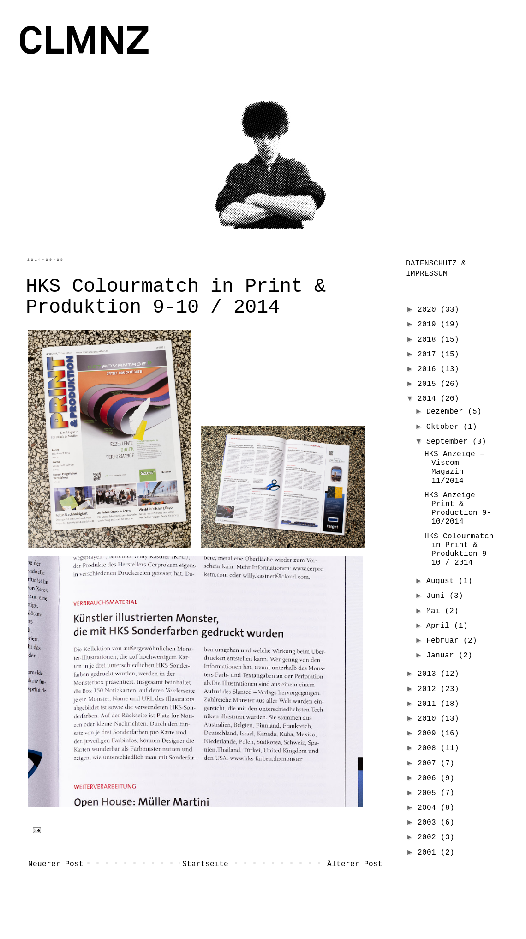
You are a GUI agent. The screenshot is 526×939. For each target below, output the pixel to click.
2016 (429, 369)
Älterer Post (355, 864)
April (440, 625)
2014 (429, 398)
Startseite (205, 864)
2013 (429, 673)
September (449, 441)
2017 (429, 354)
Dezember (447, 411)
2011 (429, 703)
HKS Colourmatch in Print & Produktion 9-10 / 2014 (459, 549)
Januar (442, 655)
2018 (429, 339)
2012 (429, 689)
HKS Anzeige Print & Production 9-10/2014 (457, 508)
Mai (435, 611)
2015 (429, 383)
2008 (429, 748)
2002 (429, 837)
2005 (429, 793)
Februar (444, 640)
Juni (437, 595)
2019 (429, 324)
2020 (429, 309)
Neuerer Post (56, 864)
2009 (429, 733)
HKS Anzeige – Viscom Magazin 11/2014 (454, 467)
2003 (429, 822)
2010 (429, 718)
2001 (429, 852)
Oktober (444, 426)
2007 (429, 763)
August (442, 581)
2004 (429, 807)
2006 (429, 778)
